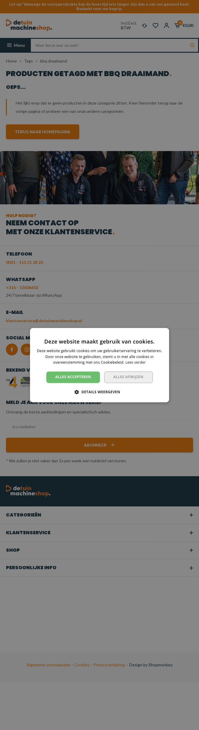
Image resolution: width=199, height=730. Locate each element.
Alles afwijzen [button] (128, 377)
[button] (99, 392)
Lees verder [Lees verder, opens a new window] (135, 362)
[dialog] (99, 365)
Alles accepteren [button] (73, 377)
